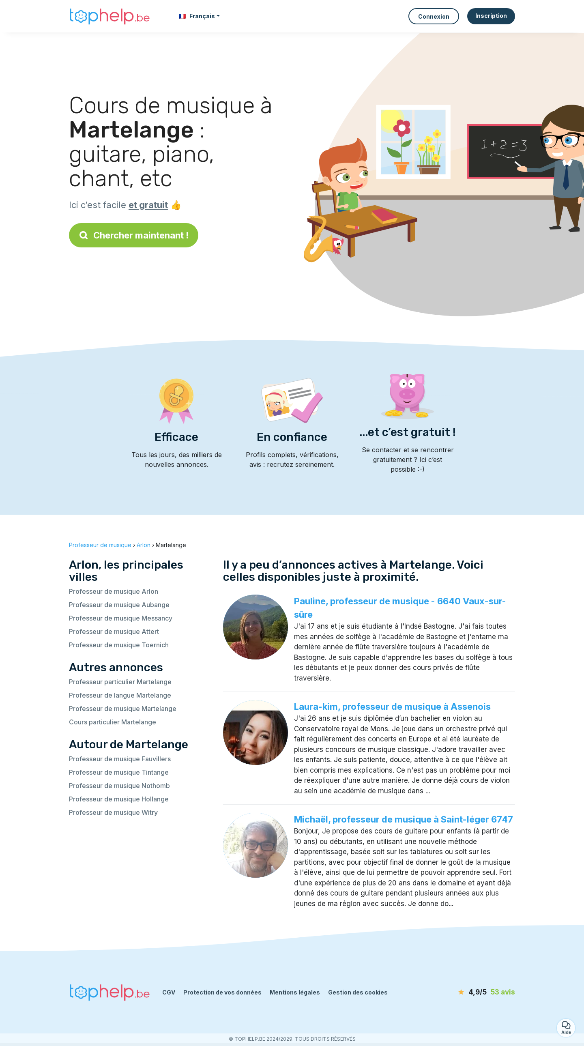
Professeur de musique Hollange (119, 799)
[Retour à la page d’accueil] (109, 16)
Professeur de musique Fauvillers (120, 759)
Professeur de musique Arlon (113, 591)
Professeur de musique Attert (114, 631)
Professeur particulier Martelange (120, 682)
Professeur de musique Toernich (119, 645)
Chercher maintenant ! (134, 235)
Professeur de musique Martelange (122, 708)
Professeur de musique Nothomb (119, 786)
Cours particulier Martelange (112, 722)
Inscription (491, 15)
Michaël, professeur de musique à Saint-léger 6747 (403, 819)
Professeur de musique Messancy (120, 618)
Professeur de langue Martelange (120, 695)
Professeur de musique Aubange (119, 605)
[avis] (468, 992)
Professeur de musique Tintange (119, 772)
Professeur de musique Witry (113, 812)
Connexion (433, 16)
